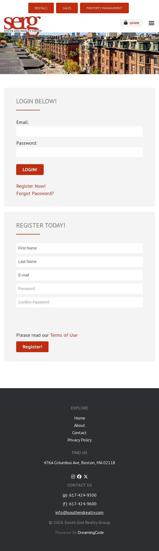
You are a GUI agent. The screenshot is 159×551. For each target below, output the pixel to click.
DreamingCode (91, 532)
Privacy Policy (79, 440)
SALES (67, 8)
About (79, 425)
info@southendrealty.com (79, 512)
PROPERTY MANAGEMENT (104, 8)
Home (79, 418)
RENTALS (41, 8)
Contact (79, 432)
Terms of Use (63, 335)
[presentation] (57, 320)
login (131, 23)
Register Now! (31, 186)
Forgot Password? (35, 193)
